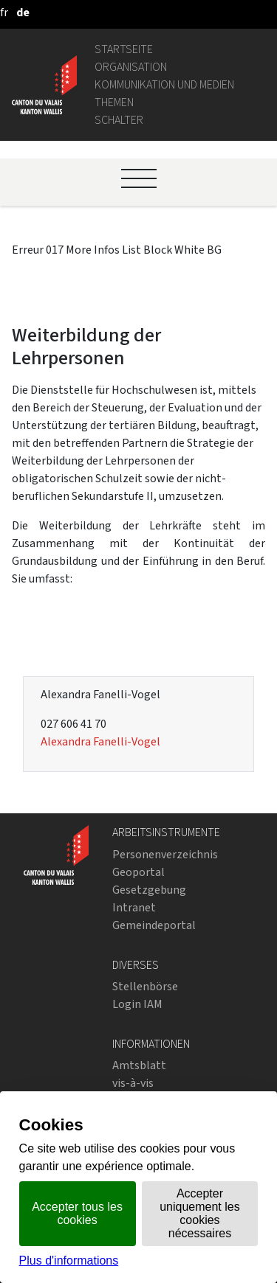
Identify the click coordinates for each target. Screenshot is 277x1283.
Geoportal (138, 872)
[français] (4, 12)
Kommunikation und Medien (164, 84)
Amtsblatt (139, 1065)
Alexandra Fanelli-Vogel (100, 741)
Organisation (131, 66)
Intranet (134, 907)
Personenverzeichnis (165, 854)
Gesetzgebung (149, 889)
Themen (114, 102)
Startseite (124, 49)
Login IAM (137, 1004)
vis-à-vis (133, 1083)
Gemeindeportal (154, 925)
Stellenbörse (145, 986)
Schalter (119, 120)
